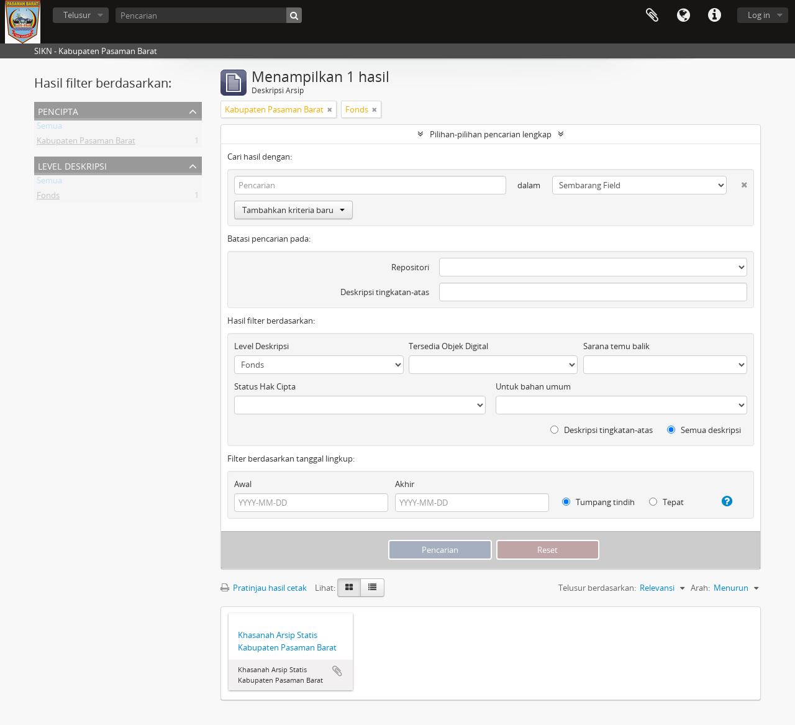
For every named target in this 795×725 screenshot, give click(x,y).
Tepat (666, 502)
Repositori (410, 267)
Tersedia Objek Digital (448, 346)
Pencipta (58, 110)
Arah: (700, 587)
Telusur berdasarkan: (597, 587)
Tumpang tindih (598, 502)
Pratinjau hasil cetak (263, 587)
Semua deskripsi (704, 429)
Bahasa (683, 15)
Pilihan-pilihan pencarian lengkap (491, 134)
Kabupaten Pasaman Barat (86, 142)
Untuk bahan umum (533, 386)
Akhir (404, 484)
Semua (49, 128)
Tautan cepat (714, 15)
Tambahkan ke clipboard (337, 671)
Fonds (48, 197)
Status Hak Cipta (265, 386)
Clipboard (652, 15)
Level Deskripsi (72, 165)
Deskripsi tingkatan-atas (384, 292)
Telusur (77, 15)
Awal (243, 484)
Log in (759, 15)
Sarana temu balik (616, 346)
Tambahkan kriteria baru (293, 210)
